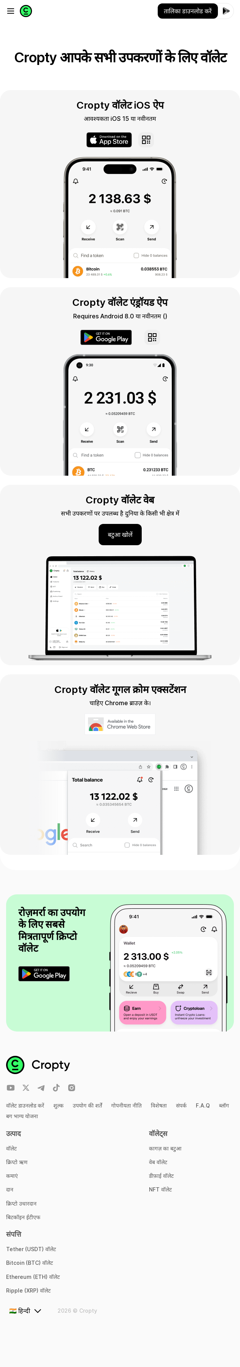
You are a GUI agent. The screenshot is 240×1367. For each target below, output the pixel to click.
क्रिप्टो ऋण (16, 1162)
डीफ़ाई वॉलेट (161, 1175)
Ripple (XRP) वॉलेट (28, 1290)
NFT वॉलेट (160, 1189)
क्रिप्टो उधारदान (21, 1203)
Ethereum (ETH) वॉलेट (33, 1277)
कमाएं (12, 1175)
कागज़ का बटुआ (165, 1148)
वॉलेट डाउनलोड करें (25, 1105)
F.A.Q (203, 1105)
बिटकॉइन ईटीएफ (23, 1217)
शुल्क (58, 1105)
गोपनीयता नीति (126, 1105)
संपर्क (181, 1105)
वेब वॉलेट (158, 1162)
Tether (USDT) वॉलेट (31, 1249)
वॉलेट (11, 1148)
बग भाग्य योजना (22, 1116)
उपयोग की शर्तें (87, 1105)
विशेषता (159, 1105)
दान (9, 1189)
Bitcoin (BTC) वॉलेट (29, 1262)
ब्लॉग (224, 1105)
